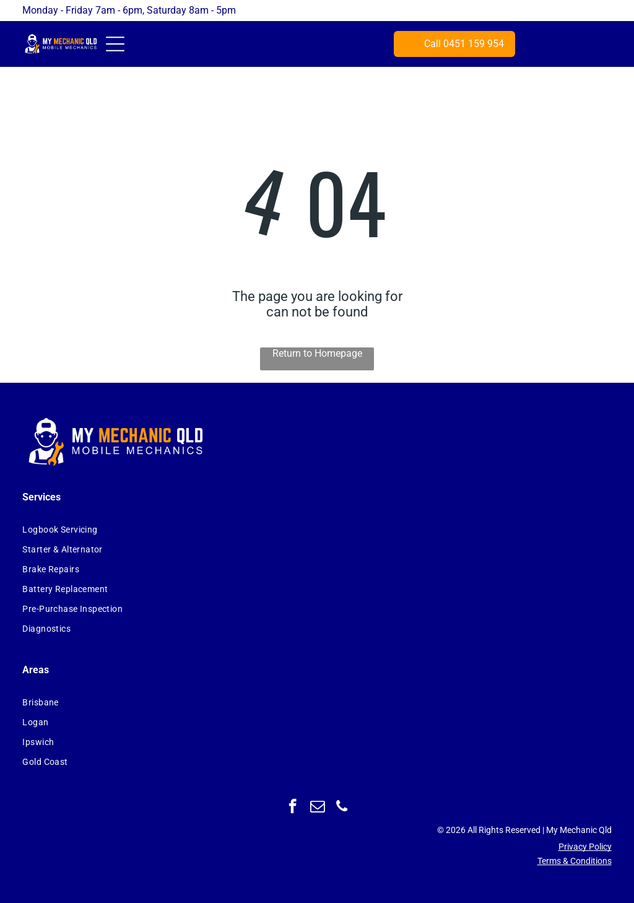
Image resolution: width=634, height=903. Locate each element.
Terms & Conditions (574, 861)
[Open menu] (115, 44)
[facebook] (292, 807)
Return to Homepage (317, 353)
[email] (317, 807)
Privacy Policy (585, 847)
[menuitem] (183, 529)
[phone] (342, 807)
